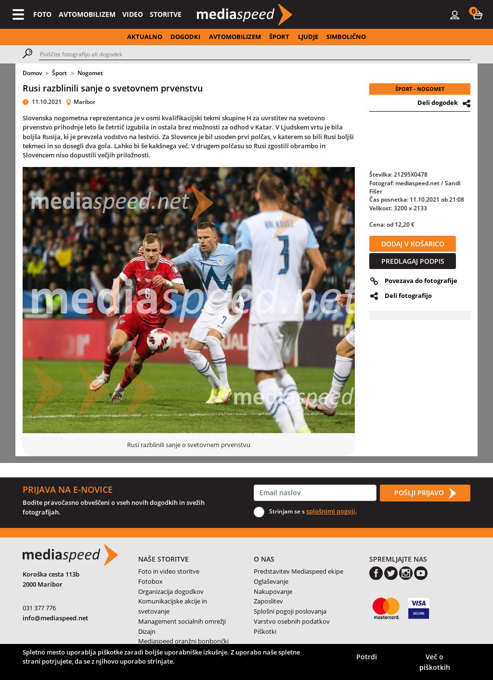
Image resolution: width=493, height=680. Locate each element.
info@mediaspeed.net (55, 618)
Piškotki (265, 631)
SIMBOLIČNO (346, 36)
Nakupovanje (273, 591)
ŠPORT (279, 36)
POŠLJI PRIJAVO (425, 493)
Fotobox (150, 581)
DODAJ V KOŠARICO (412, 243)
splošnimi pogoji (330, 511)
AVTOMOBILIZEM (87, 14)
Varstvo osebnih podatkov (292, 621)
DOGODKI (185, 36)
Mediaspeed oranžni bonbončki (183, 641)
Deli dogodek (437, 102)
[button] (477, 14)
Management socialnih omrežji (182, 621)
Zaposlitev (268, 601)
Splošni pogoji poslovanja (290, 611)
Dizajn (147, 631)
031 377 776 (39, 607)
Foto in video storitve (168, 571)
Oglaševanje (271, 581)
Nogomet (90, 73)
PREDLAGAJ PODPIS (412, 261)
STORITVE (166, 14)
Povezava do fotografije (421, 280)
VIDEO (132, 14)
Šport (59, 73)
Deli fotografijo (408, 295)
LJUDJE (308, 36)
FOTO (42, 14)
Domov (32, 73)
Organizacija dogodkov (171, 591)
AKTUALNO (144, 36)
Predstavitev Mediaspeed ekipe (298, 571)
